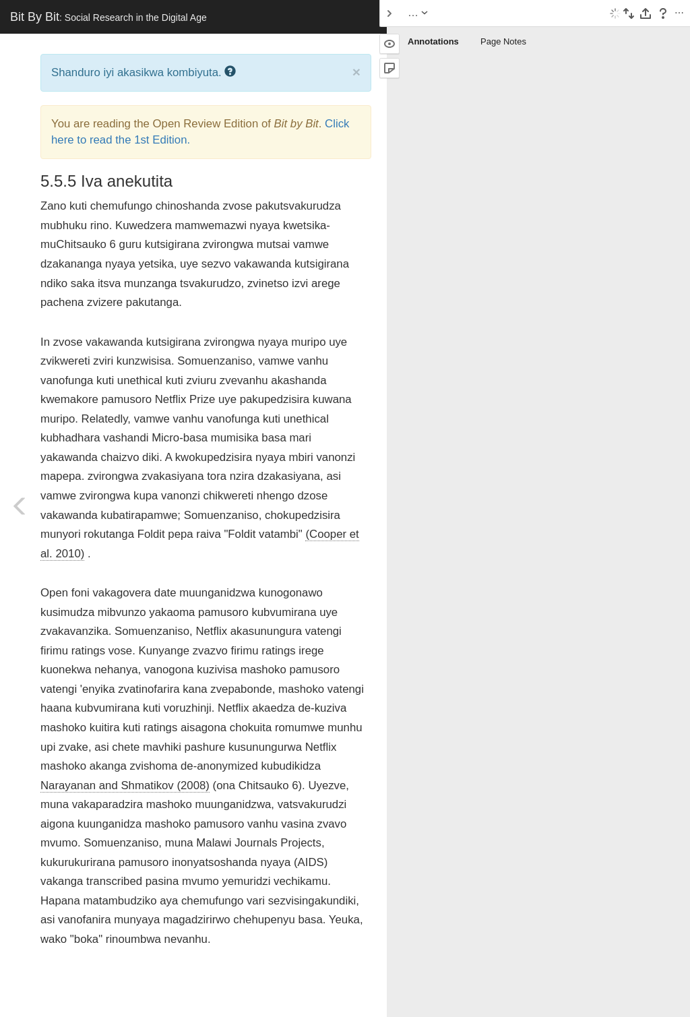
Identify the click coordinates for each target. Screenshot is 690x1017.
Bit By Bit (108, 17)
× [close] (356, 72)
